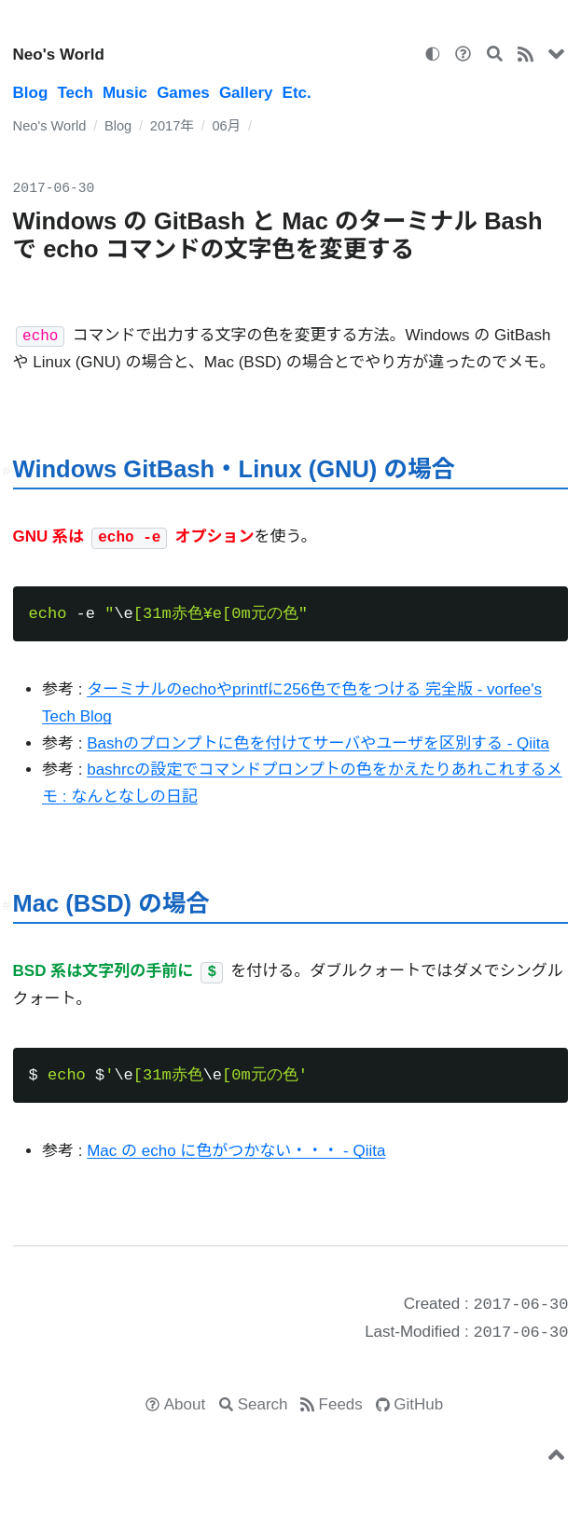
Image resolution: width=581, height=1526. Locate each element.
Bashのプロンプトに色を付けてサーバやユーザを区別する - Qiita (318, 743)
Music (125, 93)
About (184, 1404)
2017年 (172, 125)
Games (183, 93)
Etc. (297, 93)
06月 (226, 125)
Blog (30, 93)
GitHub (418, 1404)
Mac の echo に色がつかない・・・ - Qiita (236, 1151)
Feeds (341, 1404)
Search (263, 1404)
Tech (74, 93)
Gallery (246, 93)
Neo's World (58, 54)
